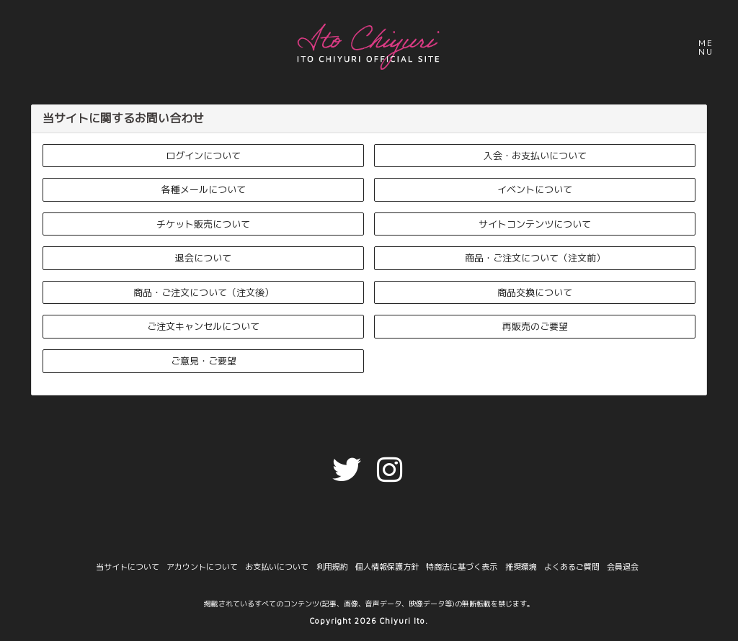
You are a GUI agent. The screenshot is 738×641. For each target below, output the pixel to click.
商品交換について (534, 292)
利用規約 (332, 567)
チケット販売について (203, 224)
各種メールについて (203, 189)
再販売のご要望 (535, 326)
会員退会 (622, 567)
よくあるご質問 (571, 567)
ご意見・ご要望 (203, 360)
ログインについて (203, 155)
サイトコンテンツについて (535, 224)
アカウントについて (203, 567)
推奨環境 (520, 567)
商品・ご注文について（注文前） (535, 257)
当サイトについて (128, 567)
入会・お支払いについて (535, 155)
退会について (203, 257)
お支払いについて (277, 567)
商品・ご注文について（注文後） (203, 292)
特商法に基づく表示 (461, 567)
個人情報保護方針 (387, 567)
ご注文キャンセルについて (203, 326)
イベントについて (534, 189)
